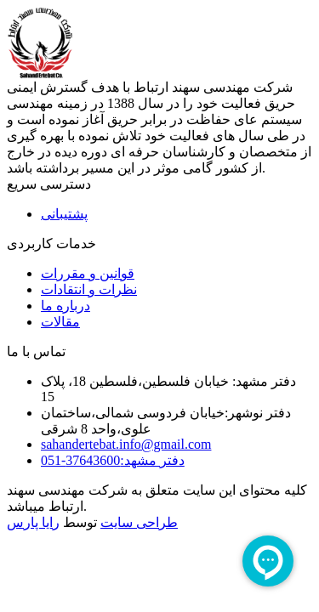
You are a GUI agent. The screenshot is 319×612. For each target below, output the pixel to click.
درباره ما (65, 305)
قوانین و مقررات (87, 273)
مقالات (60, 321)
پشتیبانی (64, 214)
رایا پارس (33, 522)
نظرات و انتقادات (89, 289)
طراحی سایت (139, 522)
